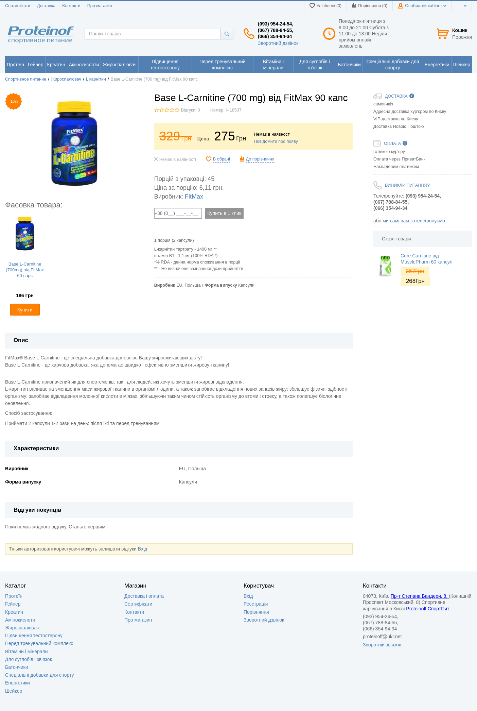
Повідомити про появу (276, 141)
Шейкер (13, 691)
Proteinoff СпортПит (427, 608)
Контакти (134, 612)
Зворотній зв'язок (382, 644)
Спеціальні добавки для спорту (39, 675)
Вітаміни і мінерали (26, 651)
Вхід (142, 549)
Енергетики (17, 682)
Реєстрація (256, 604)
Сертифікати (17, 5)
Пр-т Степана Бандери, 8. (420, 596)
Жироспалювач (66, 79)
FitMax (194, 196)
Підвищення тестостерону (34, 635)
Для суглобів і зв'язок (28, 659)
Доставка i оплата (144, 596)
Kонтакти (71, 5)
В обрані (221, 159)
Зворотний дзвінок (278, 43)
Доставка (46, 5)
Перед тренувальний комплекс (39, 643)
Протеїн (13, 596)
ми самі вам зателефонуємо (414, 220)
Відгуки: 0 (190, 110)
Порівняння (256, 612)
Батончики (16, 667)
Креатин (14, 612)
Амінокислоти (20, 620)
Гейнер (13, 604)
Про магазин (99, 5)
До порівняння (260, 159)
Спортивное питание (25, 79)
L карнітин (96, 79)
